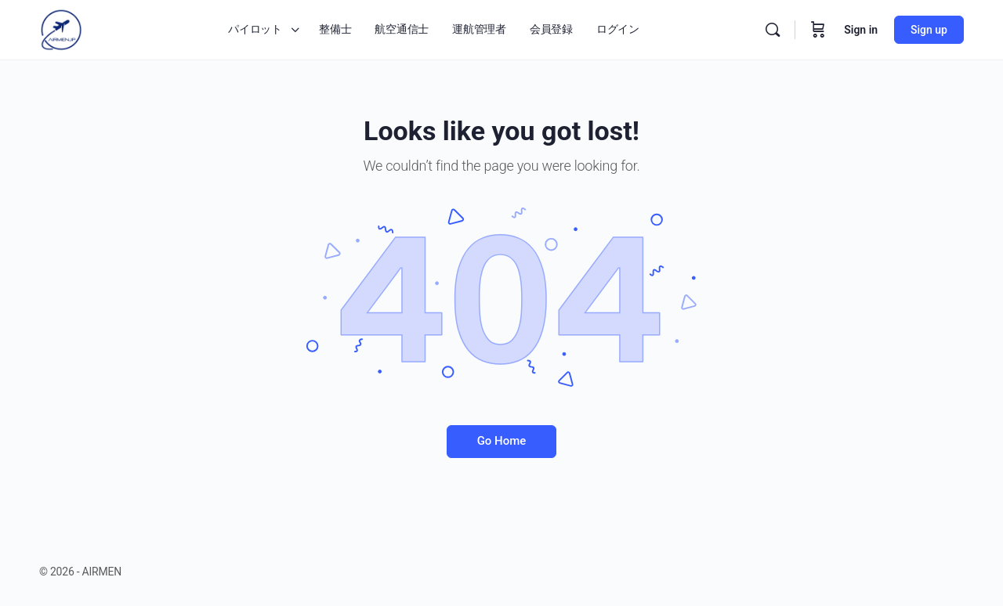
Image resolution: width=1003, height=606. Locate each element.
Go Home (502, 441)
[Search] (772, 29)
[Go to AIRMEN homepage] (61, 28)
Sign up (929, 29)
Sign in (861, 29)
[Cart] (818, 30)
